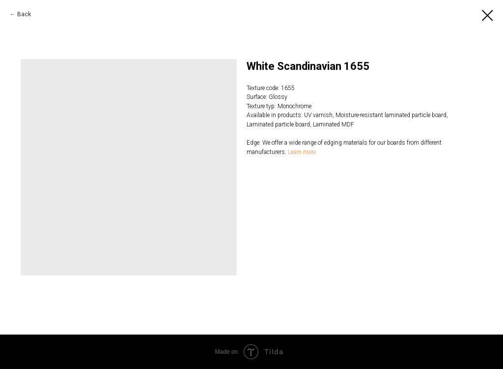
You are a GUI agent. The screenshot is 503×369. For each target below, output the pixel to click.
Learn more (302, 152)
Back (24, 14)
